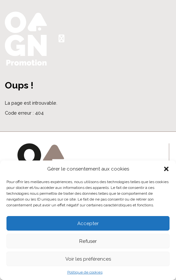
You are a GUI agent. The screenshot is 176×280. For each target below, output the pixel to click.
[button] (166, 169)
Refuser (88, 241)
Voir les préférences (88, 259)
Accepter (88, 223)
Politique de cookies (85, 272)
